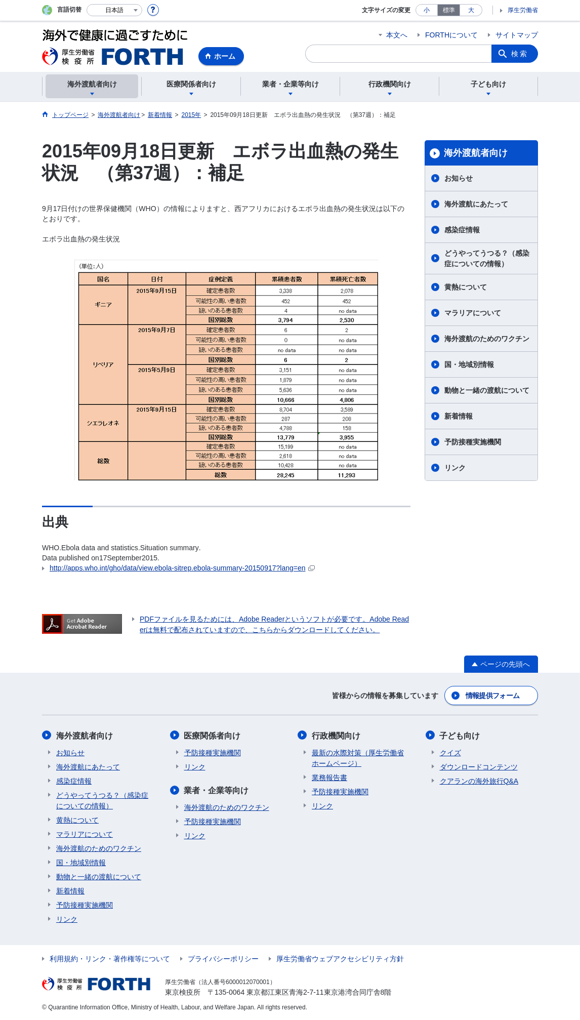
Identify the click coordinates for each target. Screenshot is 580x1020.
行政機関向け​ (336, 735)
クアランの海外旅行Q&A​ (479, 781)
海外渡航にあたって (476, 204)
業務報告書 (329, 777)
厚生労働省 (523, 10)
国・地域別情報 (469, 364)
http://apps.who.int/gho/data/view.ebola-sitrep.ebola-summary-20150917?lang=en (182, 568)
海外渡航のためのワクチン (486, 339)
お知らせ (458, 178)
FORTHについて (451, 34)
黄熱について (465, 287)
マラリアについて (472, 313)
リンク (455, 468)
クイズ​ (450, 752)
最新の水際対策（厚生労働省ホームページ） (358, 757)
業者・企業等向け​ (216, 790)
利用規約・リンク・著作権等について (110, 958)
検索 (519, 54)
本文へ (396, 34)
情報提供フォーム (492, 695)
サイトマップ (516, 34)
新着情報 (458, 416)
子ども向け (460, 735)
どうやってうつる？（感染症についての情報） (486, 258)
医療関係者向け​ (212, 735)
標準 (449, 10)
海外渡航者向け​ (476, 153)
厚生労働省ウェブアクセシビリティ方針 (340, 958)
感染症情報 (462, 230)
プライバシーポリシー (223, 958)
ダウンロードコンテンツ (479, 766)
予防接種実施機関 (472, 442)
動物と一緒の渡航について (486, 390)
